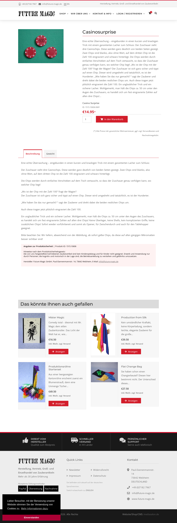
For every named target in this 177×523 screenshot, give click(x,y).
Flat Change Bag (131, 366)
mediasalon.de (151, 514)
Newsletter (74, 469)
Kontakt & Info (102, 13)
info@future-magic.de (108, 261)
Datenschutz (99, 475)
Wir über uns (79, 13)
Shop (62, 13)
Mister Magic (56, 317)
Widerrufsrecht (101, 469)
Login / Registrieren (129, 13)
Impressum (75, 475)
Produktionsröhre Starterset (60, 368)
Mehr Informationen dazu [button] (34, 508)
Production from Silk (134, 317)
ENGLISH (89, 490)
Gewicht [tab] (50, 153)
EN (68, 3)
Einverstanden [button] (31, 517)
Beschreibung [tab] (33, 153)
